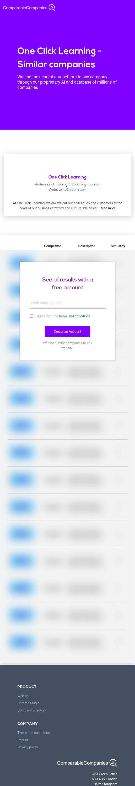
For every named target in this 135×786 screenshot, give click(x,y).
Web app (23, 696)
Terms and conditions (33, 733)
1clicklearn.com (75, 190)
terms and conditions (75, 316)
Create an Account (67, 331)
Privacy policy (27, 747)
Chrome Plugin (28, 703)
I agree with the (60, 316)
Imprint (22, 740)
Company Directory (31, 710)
